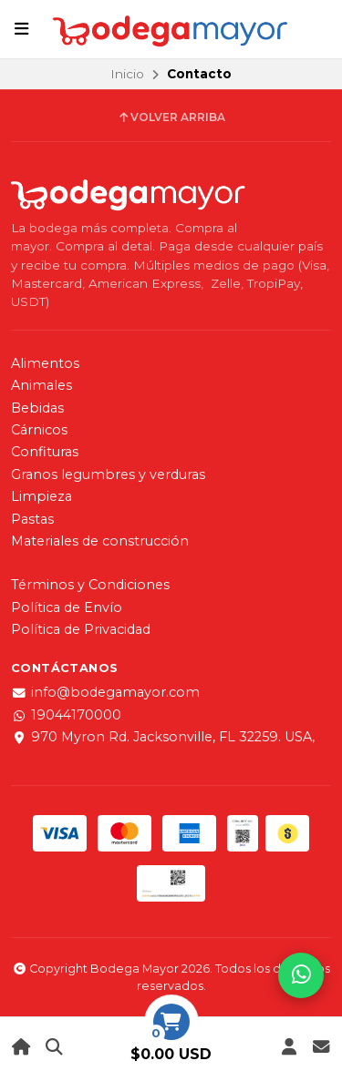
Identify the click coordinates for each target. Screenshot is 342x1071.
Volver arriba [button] (171, 117)
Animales (41, 385)
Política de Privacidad (80, 629)
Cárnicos (39, 429)
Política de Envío (66, 607)
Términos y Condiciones (90, 584)
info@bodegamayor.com (105, 692)
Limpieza (41, 496)
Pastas (32, 519)
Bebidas (37, 408)
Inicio (127, 73)
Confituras (44, 451)
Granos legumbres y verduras (108, 474)
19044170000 (66, 715)
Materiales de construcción (100, 541)
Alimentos (45, 363)
